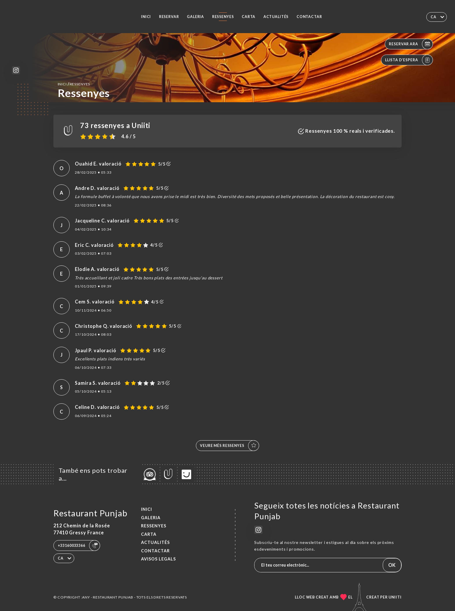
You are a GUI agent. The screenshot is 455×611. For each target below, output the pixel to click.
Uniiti (395, 597)
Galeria (195, 17)
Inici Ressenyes (74, 83)
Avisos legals (158, 558)
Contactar (309, 17)
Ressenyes (223, 17)
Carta (248, 17)
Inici (146, 17)
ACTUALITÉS (276, 17)
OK (392, 565)
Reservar (169, 17)
